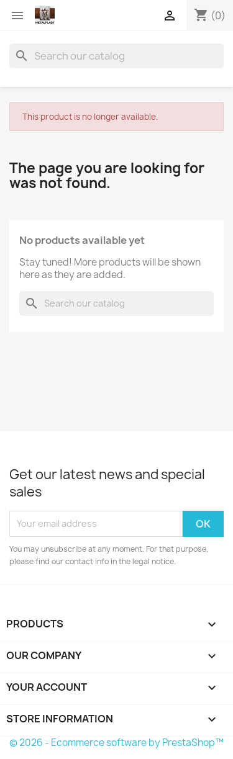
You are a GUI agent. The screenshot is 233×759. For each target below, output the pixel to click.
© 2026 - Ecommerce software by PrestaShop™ (116, 742)
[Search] (116, 55)
